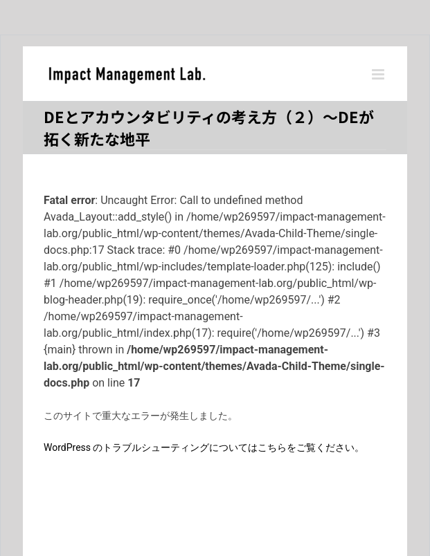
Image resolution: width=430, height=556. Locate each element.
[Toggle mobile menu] (379, 74)
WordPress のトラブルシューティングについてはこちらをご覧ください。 (204, 447)
